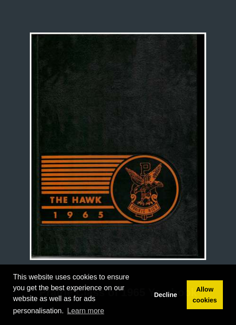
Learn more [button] (85, 311)
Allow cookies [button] (205, 295)
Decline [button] (165, 294)
